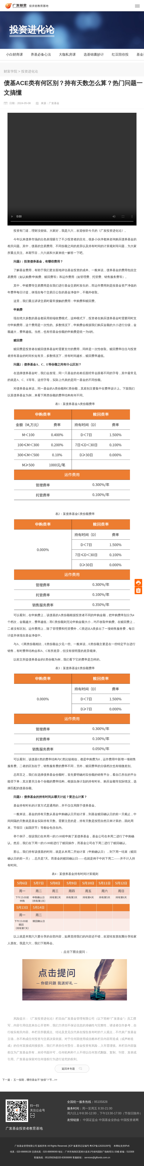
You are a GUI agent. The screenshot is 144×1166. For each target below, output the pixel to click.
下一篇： (7, 1079)
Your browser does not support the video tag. (72, 169)
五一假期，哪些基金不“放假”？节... (34, 1079)
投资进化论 (29, 71)
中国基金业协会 (109, 1119)
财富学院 (10, 71)
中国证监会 (90, 1119)
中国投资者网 (130, 1119)
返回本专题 (68, 1068)
